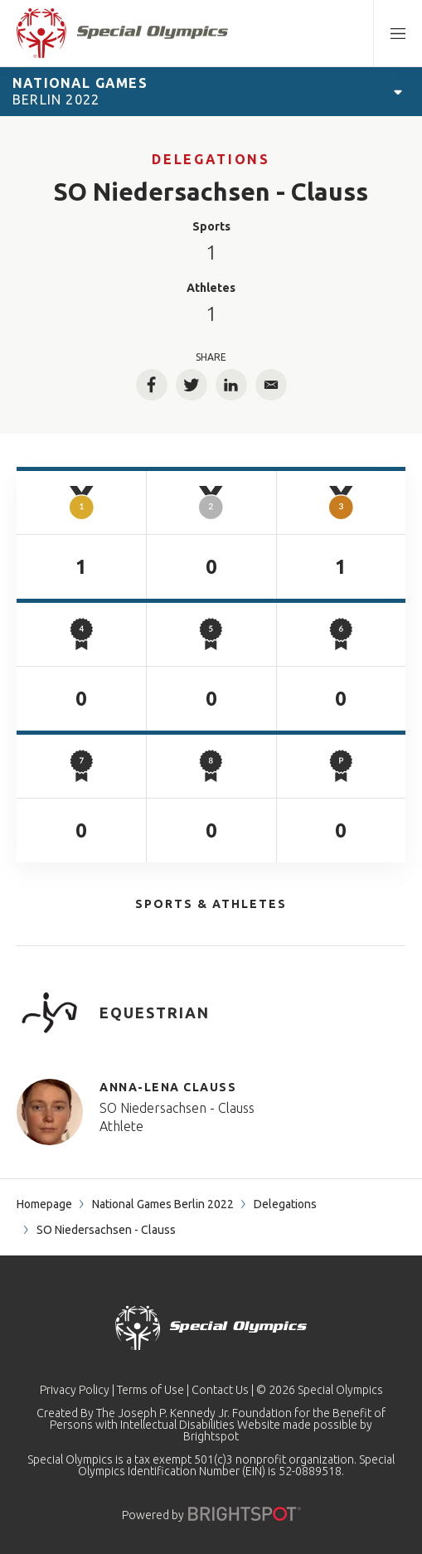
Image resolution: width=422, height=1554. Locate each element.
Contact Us (220, 1389)
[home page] (122, 33)
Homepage (44, 1204)
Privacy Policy (74, 1389)
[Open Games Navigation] (398, 91)
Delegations (210, 159)
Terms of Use (150, 1389)
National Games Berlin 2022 (163, 1204)
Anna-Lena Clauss (167, 1087)
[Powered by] (244, 1514)
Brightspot (211, 1436)
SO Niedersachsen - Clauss (177, 1107)
